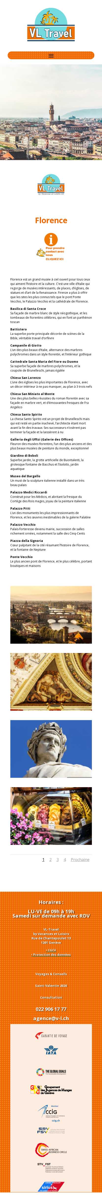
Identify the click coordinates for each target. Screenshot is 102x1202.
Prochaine (80, 859)
